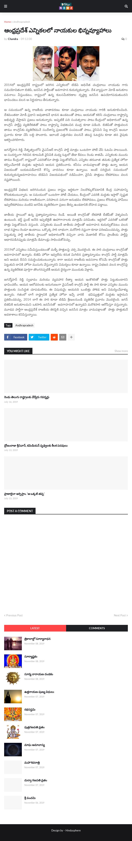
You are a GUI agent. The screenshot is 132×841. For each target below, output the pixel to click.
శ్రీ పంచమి (30, 798)
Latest (35, 628)
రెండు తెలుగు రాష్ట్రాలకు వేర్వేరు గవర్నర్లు (26, 397)
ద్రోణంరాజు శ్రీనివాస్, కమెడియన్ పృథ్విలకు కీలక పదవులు (36, 445)
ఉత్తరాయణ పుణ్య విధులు (39, 692)
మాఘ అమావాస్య (34, 745)
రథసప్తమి (29, 709)
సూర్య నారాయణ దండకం (38, 674)
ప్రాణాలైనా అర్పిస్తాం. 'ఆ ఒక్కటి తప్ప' (24, 493)
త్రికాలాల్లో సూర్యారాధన (37, 638)
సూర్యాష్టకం (30, 656)
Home (7, 21)
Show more (121, 351)
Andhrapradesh (21, 21)
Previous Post (14, 615)
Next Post (120, 615)
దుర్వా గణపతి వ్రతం (35, 780)
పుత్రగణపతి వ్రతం (34, 727)
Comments (97, 628)
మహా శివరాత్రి (32, 762)
